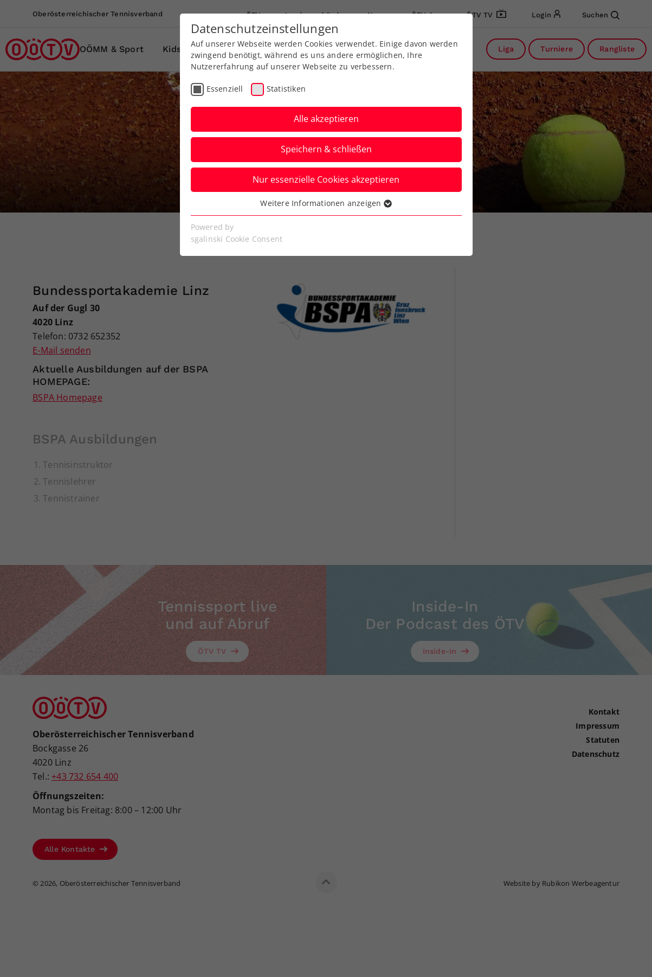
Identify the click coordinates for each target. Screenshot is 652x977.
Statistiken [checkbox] (286, 88)
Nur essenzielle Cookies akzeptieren (326, 179)
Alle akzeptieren (326, 119)
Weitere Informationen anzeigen (325, 203)
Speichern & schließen (326, 149)
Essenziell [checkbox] (224, 88)
